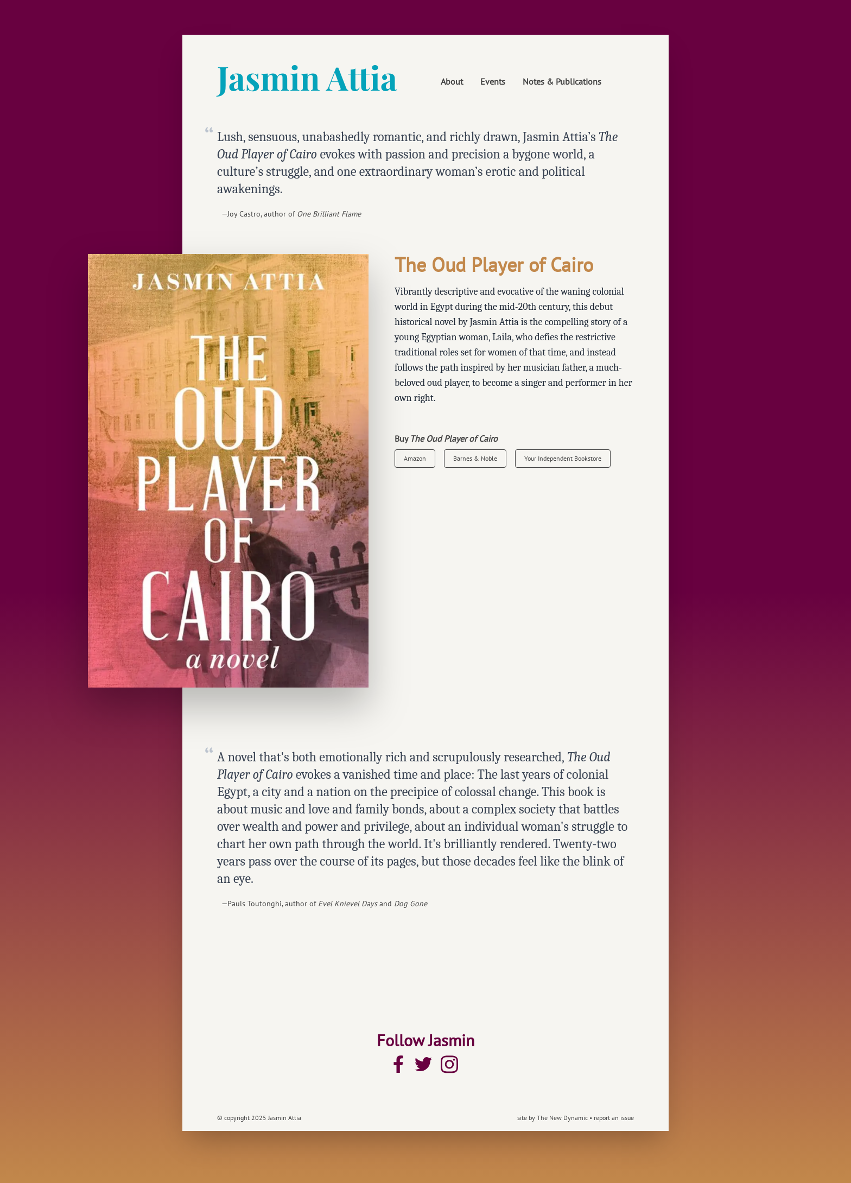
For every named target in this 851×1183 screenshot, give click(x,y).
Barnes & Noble (475, 458)
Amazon (415, 458)
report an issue (614, 1118)
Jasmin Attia (307, 77)
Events (492, 81)
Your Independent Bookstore (562, 458)
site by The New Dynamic (553, 1118)
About (452, 81)
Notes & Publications (562, 81)
